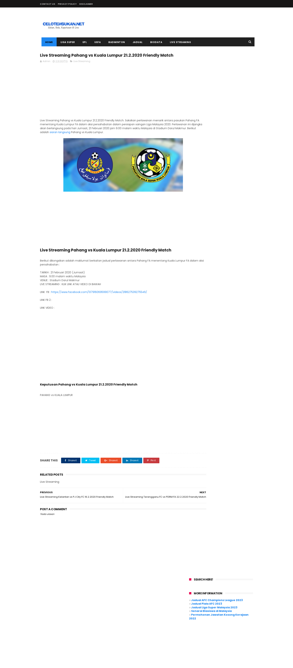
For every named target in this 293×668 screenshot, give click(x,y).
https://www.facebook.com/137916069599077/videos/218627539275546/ (99, 299)
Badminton (152, 610)
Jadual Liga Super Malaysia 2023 (214, 83)
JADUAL (136, 42)
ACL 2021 (119, 610)
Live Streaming (81, 68)
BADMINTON (115, 42)
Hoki (168, 617)
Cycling (119, 617)
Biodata (168, 610)
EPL (83, 42)
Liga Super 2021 (123, 624)
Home (47, 42)
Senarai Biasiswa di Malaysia (211, 87)
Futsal (157, 617)
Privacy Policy (67, 3)
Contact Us (47, 3)
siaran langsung (134, 140)
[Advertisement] (185, 22)
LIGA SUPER (66, 42)
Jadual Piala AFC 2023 (206, 79)
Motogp (163, 624)
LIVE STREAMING (179, 42)
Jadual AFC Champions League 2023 (217, 76)
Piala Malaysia (138, 630)
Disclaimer (86, 3)
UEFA (96, 42)
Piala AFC (120, 630)
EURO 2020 (143, 617)
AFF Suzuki (135, 610)
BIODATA (155, 42)
